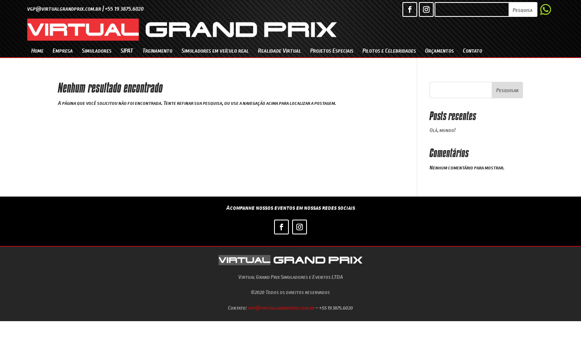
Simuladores (97, 50)
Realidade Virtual (279, 50)
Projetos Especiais (331, 50)
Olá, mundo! (443, 130)
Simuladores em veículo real (215, 50)
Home (37, 50)
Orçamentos (439, 50)
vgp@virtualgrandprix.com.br (281, 307)
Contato (472, 50)
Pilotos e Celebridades (389, 50)
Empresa (63, 50)
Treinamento (157, 50)
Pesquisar (507, 90)
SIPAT (127, 50)
